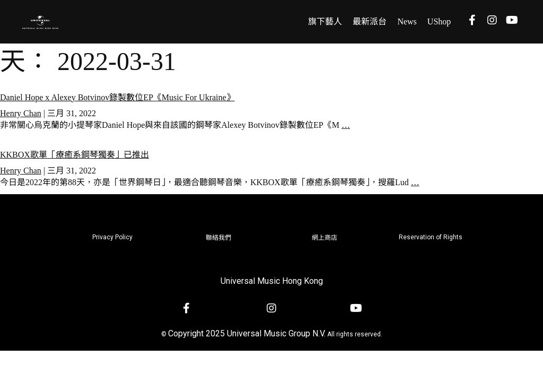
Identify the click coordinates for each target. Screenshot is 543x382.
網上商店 (324, 237)
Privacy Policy (112, 237)
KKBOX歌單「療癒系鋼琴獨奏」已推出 (74, 154)
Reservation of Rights (430, 237)
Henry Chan (20, 113)
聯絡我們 (218, 237)
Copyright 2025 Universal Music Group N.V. (247, 333)
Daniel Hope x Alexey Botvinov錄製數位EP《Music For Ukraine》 (117, 97)
